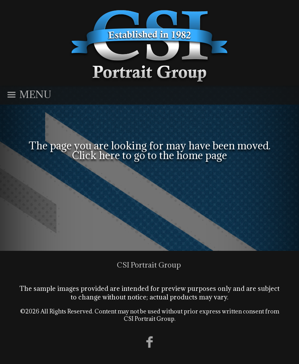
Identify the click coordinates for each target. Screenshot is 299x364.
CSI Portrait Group (149, 265)
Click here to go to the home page (149, 155)
